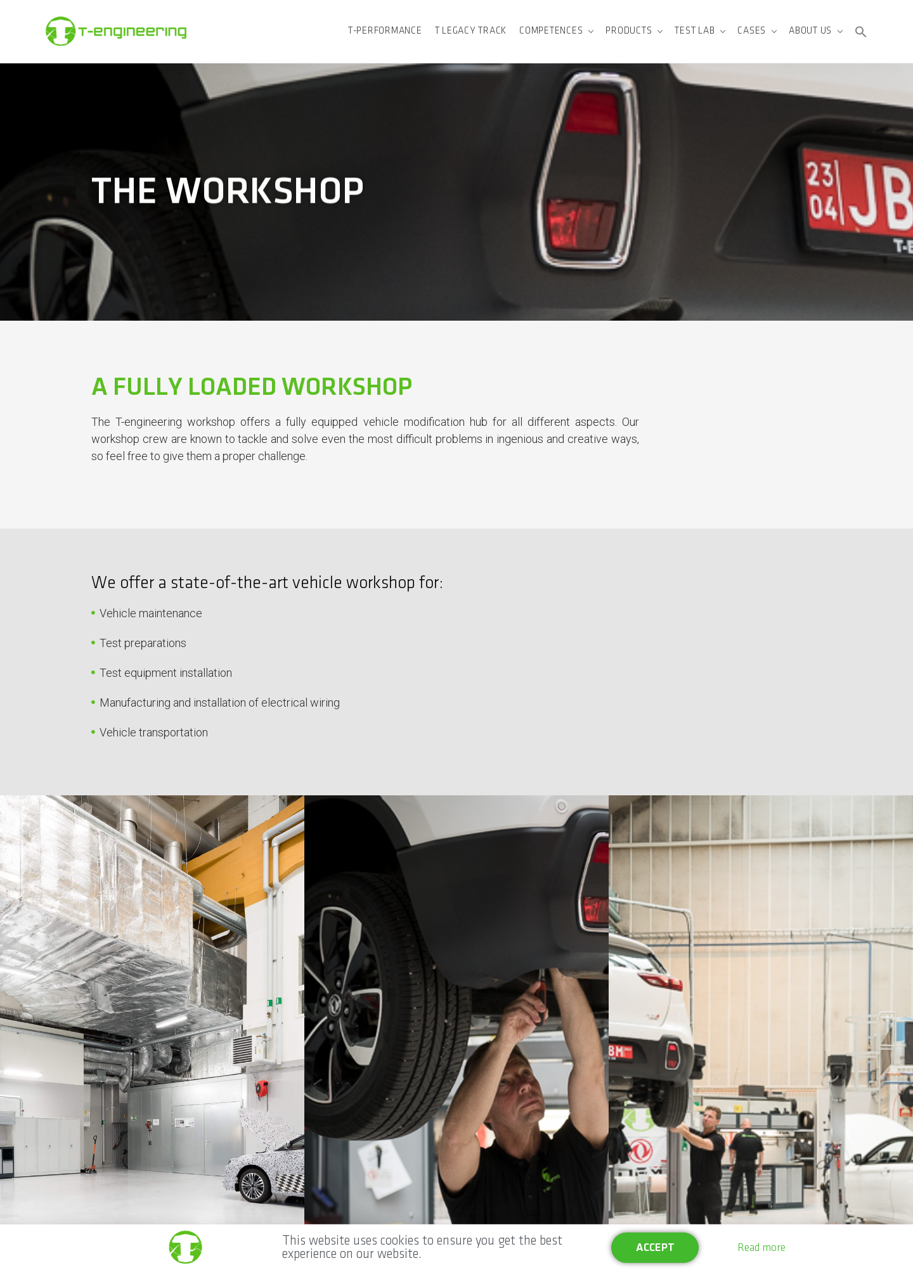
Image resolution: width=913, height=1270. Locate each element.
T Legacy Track (471, 31)
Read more (761, 1248)
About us (810, 31)
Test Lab (695, 31)
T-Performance (385, 31)
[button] (861, 31)
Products (628, 31)
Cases (751, 31)
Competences (551, 31)
